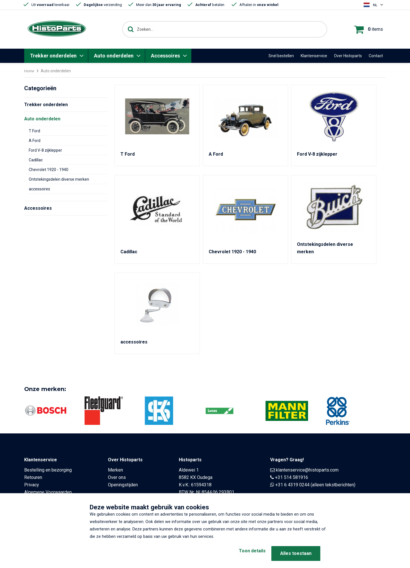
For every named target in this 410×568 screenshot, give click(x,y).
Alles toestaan (295, 553)
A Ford (34, 140)
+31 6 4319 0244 (292, 484)
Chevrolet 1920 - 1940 (48, 169)
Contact (376, 55)
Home (29, 71)
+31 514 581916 (291, 477)
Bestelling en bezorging (48, 470)
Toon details (244, 553)
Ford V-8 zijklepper (45, 150)
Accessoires (165, 56)
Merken (115, 470)
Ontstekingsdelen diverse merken (59, 179)
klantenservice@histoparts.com (307, 470)
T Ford (34, 131)
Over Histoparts (348, 55)
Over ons (117, 477)
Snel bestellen (281, 55)
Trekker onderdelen (53, 56)
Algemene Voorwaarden (48, 492)
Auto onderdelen (114, 56)
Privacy (31, 484)
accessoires (39, 189)
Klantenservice (314, 55)
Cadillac (36, 160)
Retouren (33, 477)
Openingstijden (123, 484)
